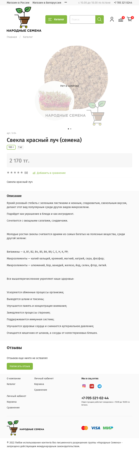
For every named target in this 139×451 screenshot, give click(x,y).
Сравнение (40, 389)
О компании (14, 378)
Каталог (56, 19)
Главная (12, 37)
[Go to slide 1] (68, 128)
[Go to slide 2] (70, 128)
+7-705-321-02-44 (95, 398)
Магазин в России (18, 2)
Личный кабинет (44, 378)
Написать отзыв (20, 366)
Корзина (39, 384)
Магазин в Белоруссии (47, 2)
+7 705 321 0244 (123, 2)
